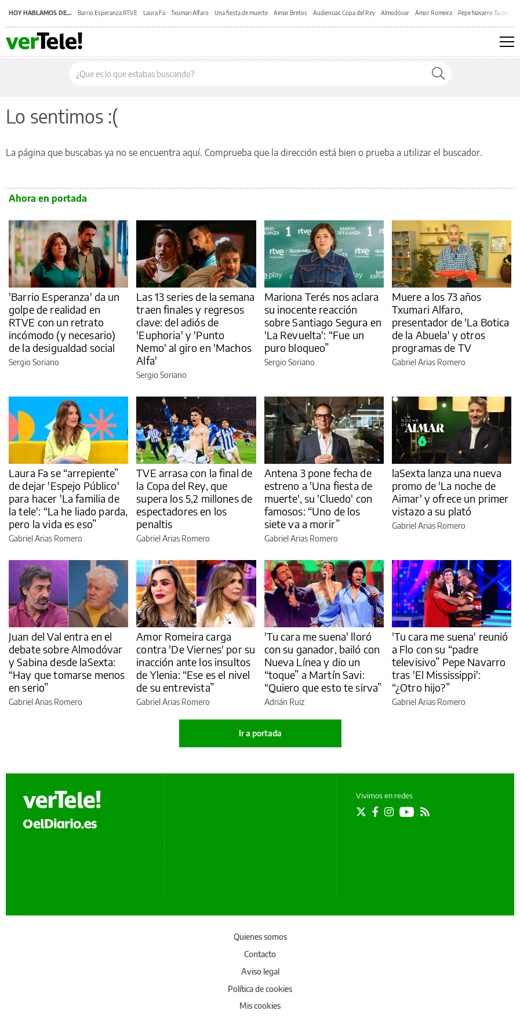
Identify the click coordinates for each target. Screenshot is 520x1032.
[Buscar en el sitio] (247, 73)
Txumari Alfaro (190, 12)
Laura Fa (154, 12)
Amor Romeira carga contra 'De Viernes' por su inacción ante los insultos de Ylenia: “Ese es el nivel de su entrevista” (195, 662)
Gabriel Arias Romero (429, 362)
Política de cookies (260, 989)
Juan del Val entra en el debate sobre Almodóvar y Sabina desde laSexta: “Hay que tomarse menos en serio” (67, 662)
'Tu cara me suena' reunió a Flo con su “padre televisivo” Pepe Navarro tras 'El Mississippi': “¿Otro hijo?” (450, 662)
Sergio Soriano (34, 362)
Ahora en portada (48, 198)
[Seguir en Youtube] (406, 811)
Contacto (260, 954)
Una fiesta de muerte (241, 12)
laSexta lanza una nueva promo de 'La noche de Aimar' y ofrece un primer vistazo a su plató (450, 492)
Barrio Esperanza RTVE (107, 12)
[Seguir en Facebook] (375, 811)
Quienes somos (260, 937)
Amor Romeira (433, 12)
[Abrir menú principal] (507, 42)
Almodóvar (395, 12)
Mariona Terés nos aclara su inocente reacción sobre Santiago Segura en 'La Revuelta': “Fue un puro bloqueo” (323, 322)
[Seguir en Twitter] (361, 811)
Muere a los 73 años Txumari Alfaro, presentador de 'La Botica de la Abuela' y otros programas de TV (451, 322)
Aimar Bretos (290, 12)
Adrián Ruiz (284, 702)
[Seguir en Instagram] (389, 811)
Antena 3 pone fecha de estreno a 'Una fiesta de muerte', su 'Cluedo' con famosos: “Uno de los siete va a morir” (318, 498)
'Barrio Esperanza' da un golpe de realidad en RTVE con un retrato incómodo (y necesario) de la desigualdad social (64, 322)
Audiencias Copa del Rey (344, 12)
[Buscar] (438, 73)
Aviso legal (260, 971)
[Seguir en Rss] (425, 811)
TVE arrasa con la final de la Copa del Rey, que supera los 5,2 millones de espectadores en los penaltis (194, 498)
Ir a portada (260, 733)
